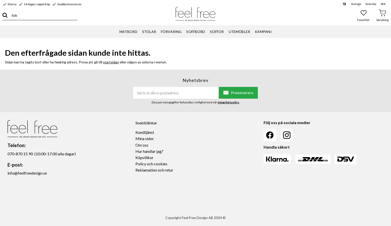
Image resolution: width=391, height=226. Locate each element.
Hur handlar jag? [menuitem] (149, 151)
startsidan (111, 62)
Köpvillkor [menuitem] (144, 157)
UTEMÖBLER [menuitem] (239, 31)
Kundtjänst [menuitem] (144, 132)
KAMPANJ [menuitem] (263, 31)
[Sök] (4, 15)
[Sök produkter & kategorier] (42, 15)
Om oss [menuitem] (141, 145)
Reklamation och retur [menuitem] (154, 170)
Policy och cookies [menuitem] (151, 163)
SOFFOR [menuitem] (217, 31)
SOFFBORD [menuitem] (195, 31)
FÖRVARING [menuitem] (171, 31)
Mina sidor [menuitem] (144, 138)
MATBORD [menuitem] (128, 31)
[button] (363, 15)
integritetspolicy (228, 102)
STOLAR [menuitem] (149, 31)
